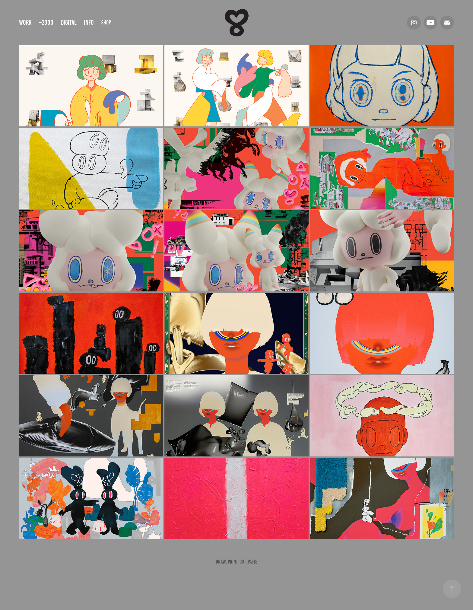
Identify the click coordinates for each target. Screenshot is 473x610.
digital (69, 22)
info (89, 22)
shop (106, 22)
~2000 (46, 22)
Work (25, 22)
